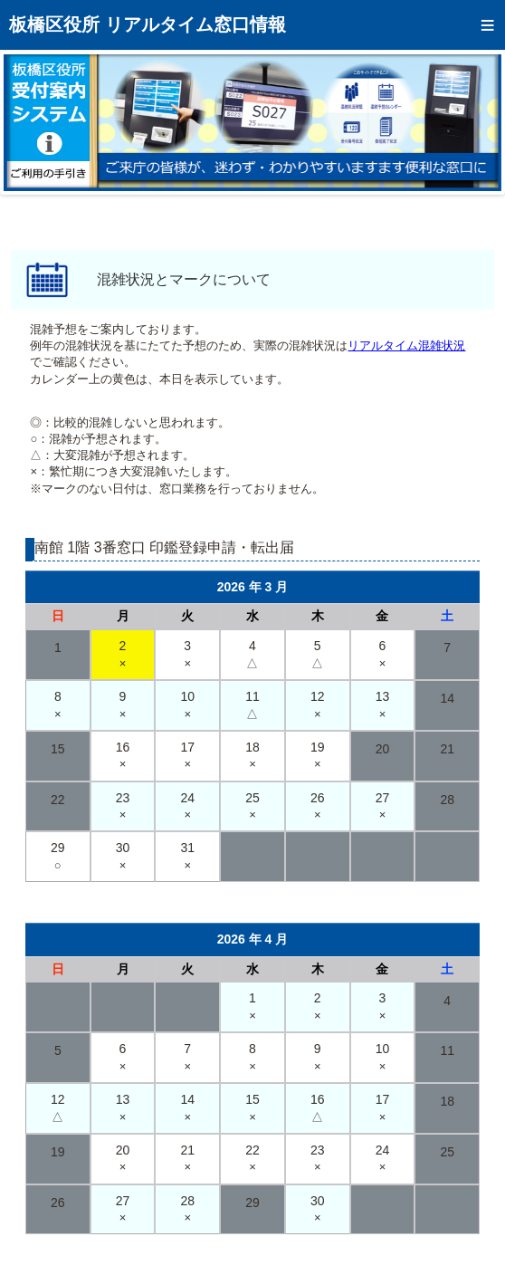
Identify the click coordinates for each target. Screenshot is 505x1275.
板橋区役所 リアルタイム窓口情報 (147, 24)
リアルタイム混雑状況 (406, 345)
